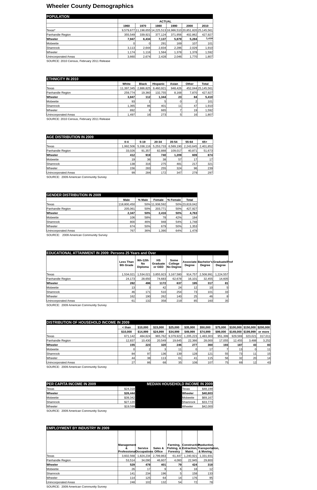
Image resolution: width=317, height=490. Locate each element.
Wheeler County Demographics (89, 6)
